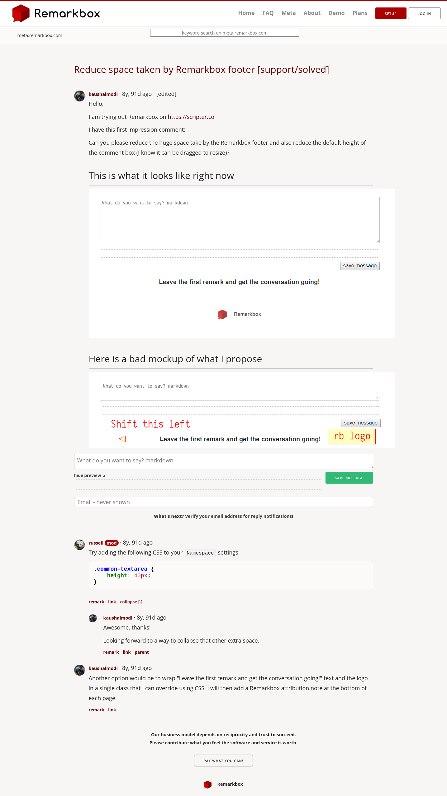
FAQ (268, 12)
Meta (289, 12)
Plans (359, 12)
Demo (336, 12)
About (312, 12)
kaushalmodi (103, 94)
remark (96, 601)
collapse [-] (131, 601)
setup (391, 13)
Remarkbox (223, 784)
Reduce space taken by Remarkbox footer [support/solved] (201, 69)
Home (246, 12)
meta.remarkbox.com (40, 35)
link (112, 601)
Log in (424, 13)
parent (142, 651)
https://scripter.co (191, 116)
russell (96, 543)
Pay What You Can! (224, 760)
